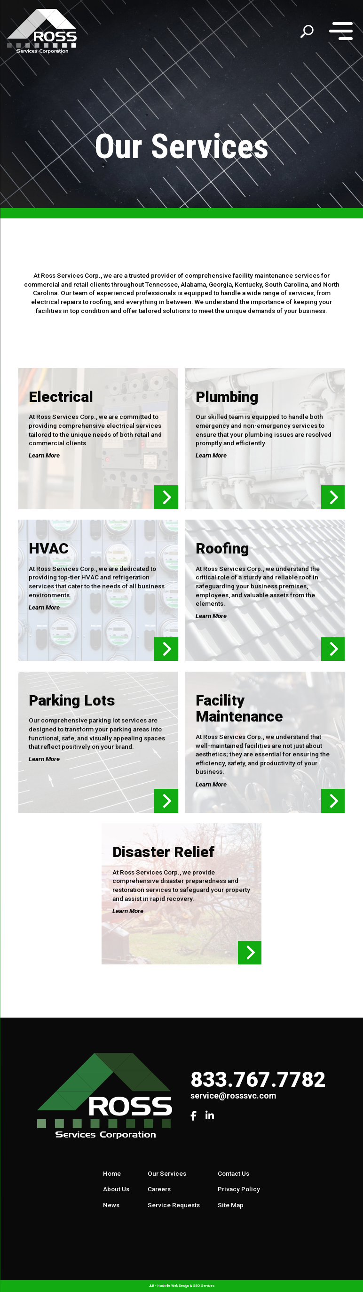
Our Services (167, 1173)
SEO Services (203, 1286)
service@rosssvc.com (233, 1095)
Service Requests (174, 1205)
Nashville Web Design (173, 1286)
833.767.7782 (258, 1079)
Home (112, 1173)
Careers (159, 1189)
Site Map (231, 1205)
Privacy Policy (239, 1189)
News (111, 1205)
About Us (116, 1189)
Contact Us (233, 1173)
